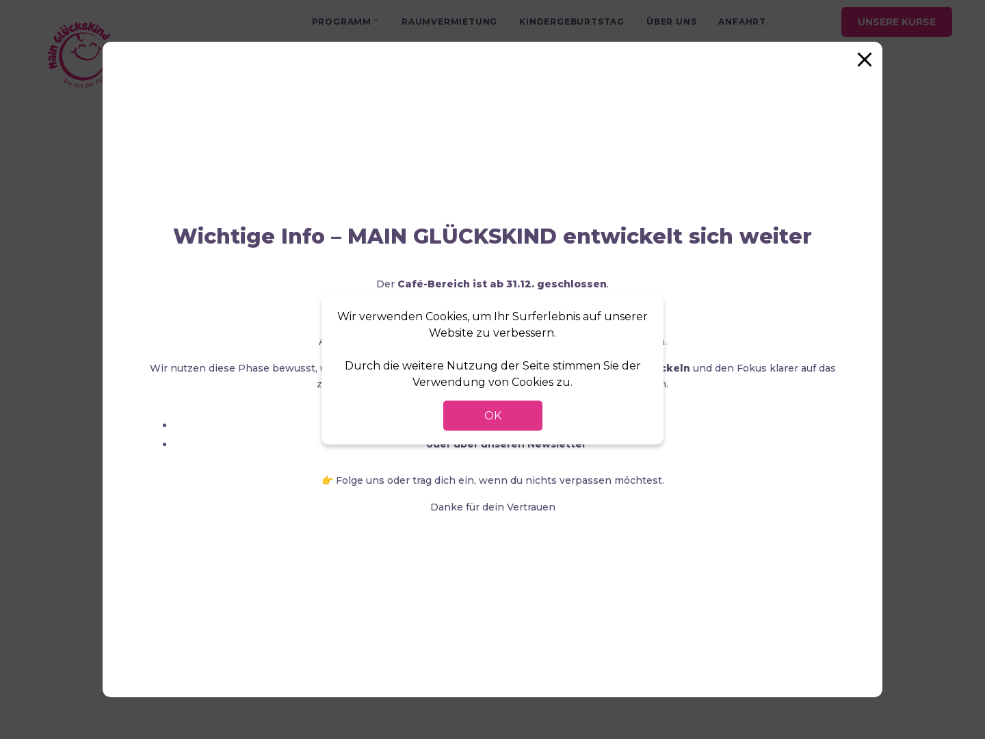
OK (492, 415)
